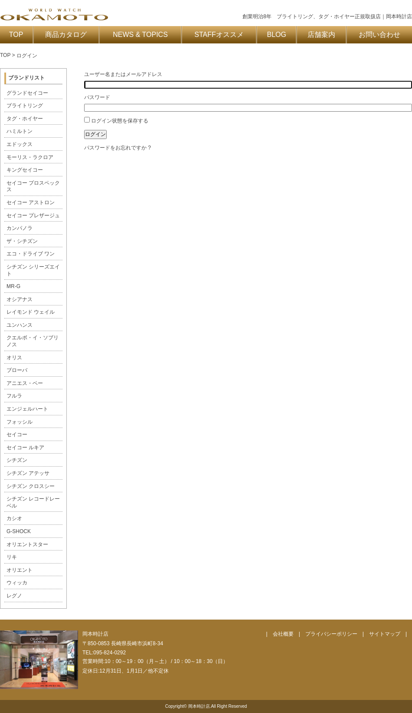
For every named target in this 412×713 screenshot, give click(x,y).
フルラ (14, 396)
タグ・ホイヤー (25, 119)
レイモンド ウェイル (31, 312)
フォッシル (20, 422)
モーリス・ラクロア (30, 157)
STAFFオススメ (218, 34)
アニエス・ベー (25, 383)
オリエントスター (27, 544)
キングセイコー (25, 170)
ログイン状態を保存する (119, 121)
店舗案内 (321, 34)
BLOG (276, 34)
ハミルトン (20, 131)
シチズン (17, 460)
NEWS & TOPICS (140, 34)
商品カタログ (66, 34)
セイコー (17, 434)
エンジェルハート (27, 409)
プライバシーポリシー (331, 634)
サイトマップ (384, 634)
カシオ (14, 518)
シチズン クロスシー (31, 486)
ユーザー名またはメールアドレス (123, 74)
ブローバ (17, 370)
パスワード (97, 97)
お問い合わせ (379, 34)
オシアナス (20, 299)
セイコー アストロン (31, 202)
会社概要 (283, 634)
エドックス (20, 144)
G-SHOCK (19, 531)
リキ (12, 557)
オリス (14, 358)
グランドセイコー (27, 93)
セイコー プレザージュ (33, 215)
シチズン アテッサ (28, 473)
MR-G (13, 286)
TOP (16, 34)
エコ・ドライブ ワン (31, 254)
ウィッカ (17, 583)
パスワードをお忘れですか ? (117, 148)
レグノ (14, 596)
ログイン (95, 134)
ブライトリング (25, 106)
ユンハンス (20, 325)
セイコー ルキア (25, 447)
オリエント (20, 570)
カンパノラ (20, 228)
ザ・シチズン (22, 241)
